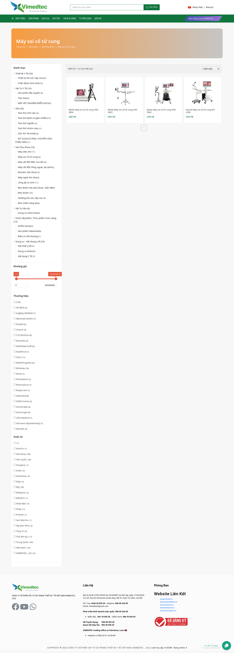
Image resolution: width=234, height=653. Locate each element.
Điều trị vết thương (28, 236)
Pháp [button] (19, 509)
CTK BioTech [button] (22, 335)
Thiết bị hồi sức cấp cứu (30, 77)
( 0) (20, 531)
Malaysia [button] (21, 492)
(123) (17, 302)
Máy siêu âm (25, 151)
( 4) (22, 475)
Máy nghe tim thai (27, 177)
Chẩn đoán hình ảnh (28, 83)
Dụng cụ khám (25, 251)
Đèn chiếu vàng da (27, 202)
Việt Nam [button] (21, 547)
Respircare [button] (22, 390)
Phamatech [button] (22, 379)
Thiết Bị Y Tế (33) (24, 73)
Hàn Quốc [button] (21, 459)
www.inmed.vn (166, 599)
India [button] (19, 470)
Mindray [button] (20, 368)
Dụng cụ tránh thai (28, 212)
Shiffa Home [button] (23, 401)
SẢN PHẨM (33, 18)
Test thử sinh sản (27, 112)
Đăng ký (209, 7)
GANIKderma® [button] (24, 346)
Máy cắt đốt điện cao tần (31, 161)
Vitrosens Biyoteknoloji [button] (28, 423)
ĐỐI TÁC (56, 18)
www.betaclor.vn (167, 608)
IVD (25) (20, 108)
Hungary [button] (21, 464)
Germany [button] (21, 453)
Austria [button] (20, 448)
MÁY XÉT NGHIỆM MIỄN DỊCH (33, 103)
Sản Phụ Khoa (48, 46)
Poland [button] (20, 514)
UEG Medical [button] (23, 417)
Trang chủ (20, 46)
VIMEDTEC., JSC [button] (24, 553)
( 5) (21, 503)
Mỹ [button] (18, 486)
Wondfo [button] (20, 428)
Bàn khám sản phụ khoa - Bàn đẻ (35, 187)
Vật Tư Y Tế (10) (23, 88)
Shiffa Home (24, 225)
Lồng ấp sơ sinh (26, 182)
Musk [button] (19, 373)
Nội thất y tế (24, 245)
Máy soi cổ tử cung (66, 46)
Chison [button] (20, 329)
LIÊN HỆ (97, 18)
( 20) (22, 459)
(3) (20, 428)
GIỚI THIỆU (20, 18)
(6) (23, 335)
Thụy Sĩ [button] (20, 531)
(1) (25, 313)
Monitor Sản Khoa (27, 172)
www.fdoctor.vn (167, 605)
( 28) (22, 453)
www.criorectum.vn (168, 611)
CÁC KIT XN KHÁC (27, 133)
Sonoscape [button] (22, 412)
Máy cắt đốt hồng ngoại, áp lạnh (35, 167)
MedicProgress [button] (24, 362)
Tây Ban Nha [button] (23, 525)
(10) (21, 368)
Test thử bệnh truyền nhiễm (32, 117)
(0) (24, 346)
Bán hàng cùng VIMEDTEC (201, 18)
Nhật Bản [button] (21, 503)
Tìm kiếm (151, 7)
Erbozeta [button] (21, 340)
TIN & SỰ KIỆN (69, 18)
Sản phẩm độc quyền (29, 92)
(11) (19, 357)
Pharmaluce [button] (22, 384)
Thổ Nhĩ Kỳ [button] (22, 536)
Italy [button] (18, 481)
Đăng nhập (198, 7)
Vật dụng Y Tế (25, 256)
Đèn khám (23, 192)
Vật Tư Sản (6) (23, 208)
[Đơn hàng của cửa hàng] (211, 69)
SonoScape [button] (22, 406)
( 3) (21, 492)
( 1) (16, 443)
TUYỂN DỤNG (85, 18)
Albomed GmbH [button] (24, 318)
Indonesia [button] (21, 475)
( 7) (19, 509)
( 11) (23, 536)
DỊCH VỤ (45, 18)
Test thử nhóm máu (28, 128)
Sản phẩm (35, 46)
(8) (21, 395)
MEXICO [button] (20, 497)
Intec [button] (19, 357)
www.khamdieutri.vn (168, 602)
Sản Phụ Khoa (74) (25, 147)
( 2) (19, 470)
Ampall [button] (20, 324)
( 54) (23, 542)
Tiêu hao (22, 97)
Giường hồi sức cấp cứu (30, 197)
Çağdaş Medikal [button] (24, 313)
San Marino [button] (22, 520)
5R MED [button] (20, 307)
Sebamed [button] (21, 395)
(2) (20, 307)
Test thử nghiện (26, 123)
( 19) (22, 547)
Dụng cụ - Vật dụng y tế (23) (30, 241)
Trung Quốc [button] (22, 542)
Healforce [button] (21, 351)
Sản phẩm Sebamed (28, 230)
